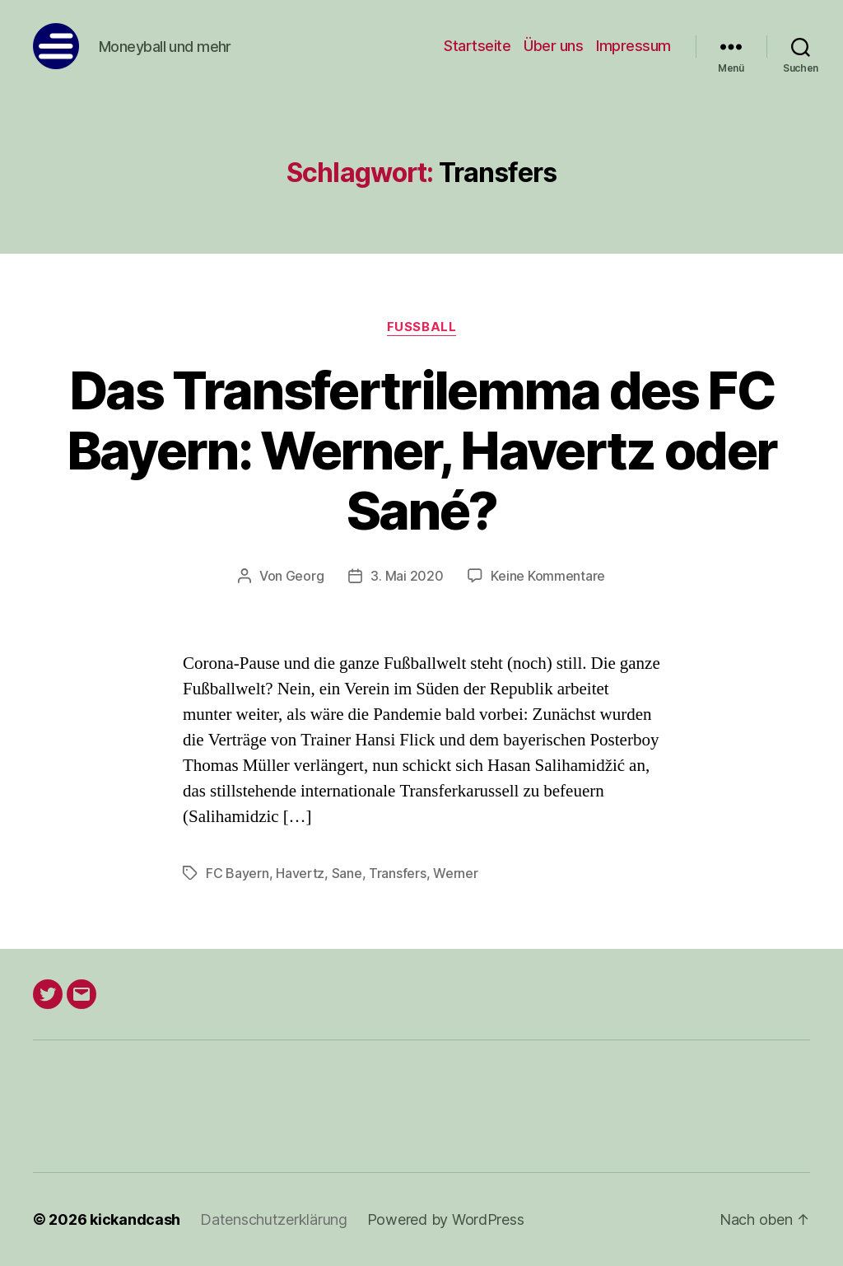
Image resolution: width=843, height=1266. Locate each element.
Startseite (477, 45)
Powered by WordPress (445, 1219)
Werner (455, 873)
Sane (347, 873)
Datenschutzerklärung (273, 1219)
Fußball (421, 327)
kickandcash (135, 1219)
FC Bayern (237, 873)
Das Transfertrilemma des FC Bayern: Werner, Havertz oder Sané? (422, 450)
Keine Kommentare (548, 576)
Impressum (633, 45)
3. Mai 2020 (406, 576)
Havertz (300, 873)
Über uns (553, 45)
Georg (305, 576)
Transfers (397, 873)
